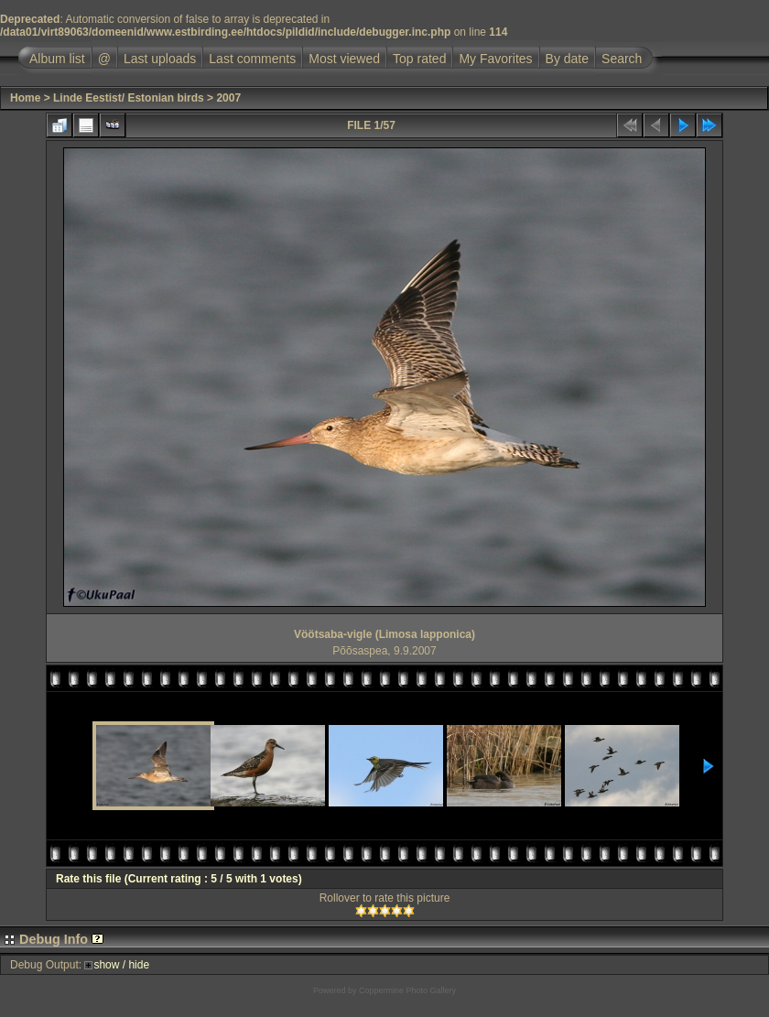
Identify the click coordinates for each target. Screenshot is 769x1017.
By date (567, 58)
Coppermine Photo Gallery (407, 990)
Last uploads (160, 58)
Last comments (252, 58)
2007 (228, 98)
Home (25, 98)
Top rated (419, 58)
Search (621, 58)
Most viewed (344, 58)
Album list (57, 58)
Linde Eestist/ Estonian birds (128, 98)
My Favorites (495, 58)
